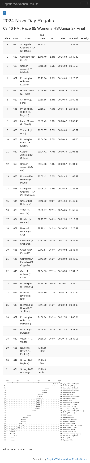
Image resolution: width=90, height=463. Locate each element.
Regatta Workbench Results (20, 4)
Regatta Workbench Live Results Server (67, 459)
